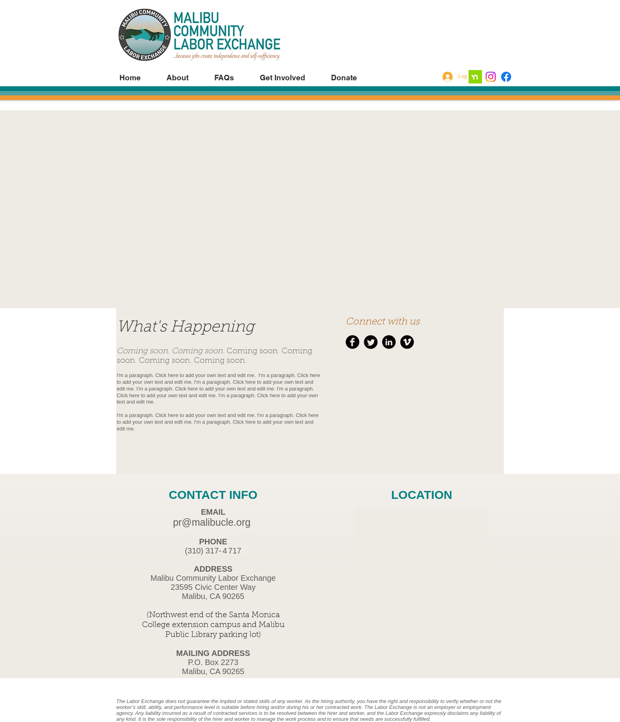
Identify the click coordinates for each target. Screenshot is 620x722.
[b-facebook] (352, 342)
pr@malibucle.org (211, 522)
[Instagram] (490, 76)
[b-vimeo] (407, 342)
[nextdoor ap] (475, 76)
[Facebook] (506, 76)
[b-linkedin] (389, 342)
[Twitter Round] (371, 342)
